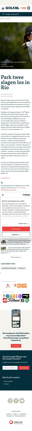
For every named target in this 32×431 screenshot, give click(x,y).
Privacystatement (20, 416)
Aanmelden (24, 368)
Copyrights (22, 414)
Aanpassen (16, 234)
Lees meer (16, 346)
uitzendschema (11, 190)
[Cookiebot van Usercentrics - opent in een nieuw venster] (23, 195)
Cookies (15, 414)
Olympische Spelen (9, 268)
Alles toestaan (16, 229)
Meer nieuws (16, 257)
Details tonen (23, 223)
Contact (6, 384)
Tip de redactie (8, 381)
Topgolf (21, 268)
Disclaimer (10, 416)
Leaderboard (5, 178)
